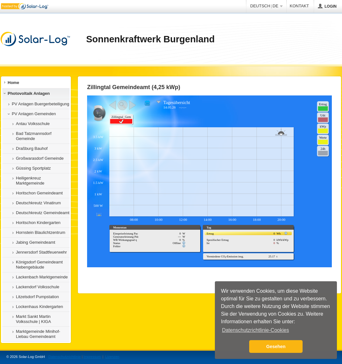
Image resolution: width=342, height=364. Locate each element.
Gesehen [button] (276, 346)
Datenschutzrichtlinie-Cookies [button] (255, 330)
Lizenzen (112, 357)
